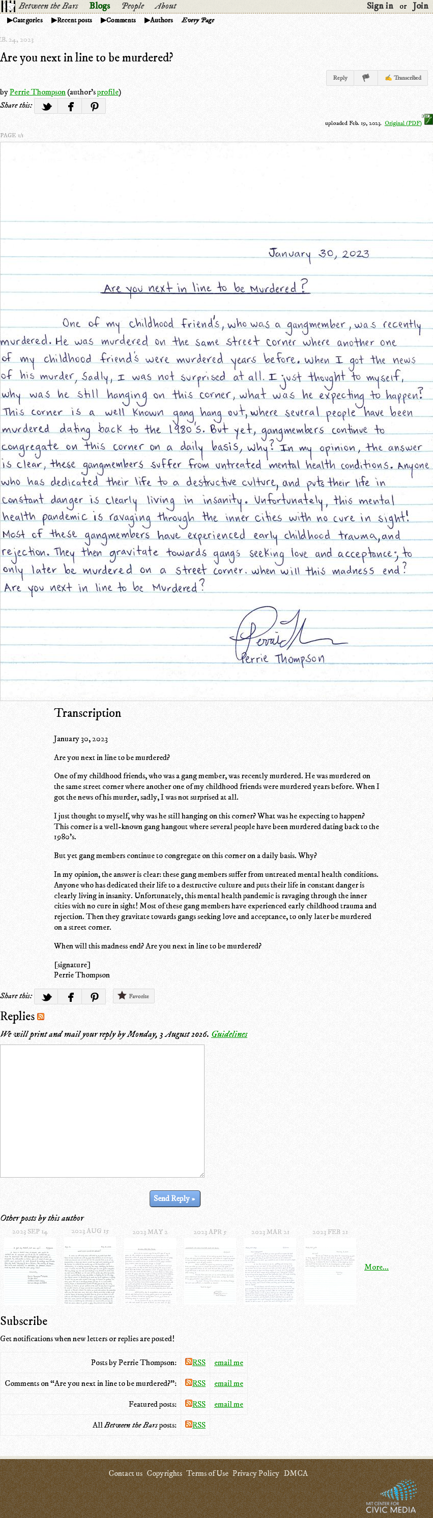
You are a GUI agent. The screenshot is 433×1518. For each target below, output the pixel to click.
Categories (28, 20)
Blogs (99, 6)
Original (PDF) (409, 123)
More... (376, 1267)
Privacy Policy (256, 1473)
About (165, 6)
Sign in (380, 6)
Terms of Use (207, 1473)
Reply (340, 78)
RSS (195, 1362)
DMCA (295, 1473)
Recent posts (74, 20)
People (132, 6)
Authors (161, 20)
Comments (121, 20)
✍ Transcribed (403, 78)
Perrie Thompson (38, 92)
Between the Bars (48, 6)
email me (228, 1362)
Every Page (198, 20)
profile (108, 92)
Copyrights (164, 1473)
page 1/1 (11, 135)
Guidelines (229, 1034)
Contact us (125, 1473)
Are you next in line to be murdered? (86, 58)
